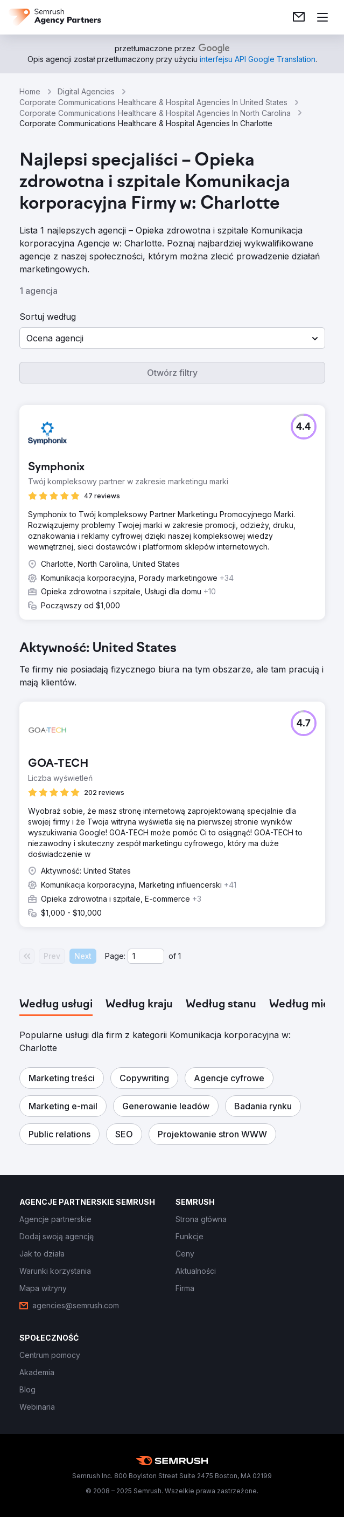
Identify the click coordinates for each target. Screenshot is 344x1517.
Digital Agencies (86, 91)
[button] (172, 338)
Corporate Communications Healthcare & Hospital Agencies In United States (153, 102)
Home (29, 91)
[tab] (56, 1004)
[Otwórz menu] (322, 17)
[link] (298, 17)
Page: (115, 955)
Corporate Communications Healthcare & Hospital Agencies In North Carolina (155, 113)
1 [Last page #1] (179, 955)
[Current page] (146, 956)
